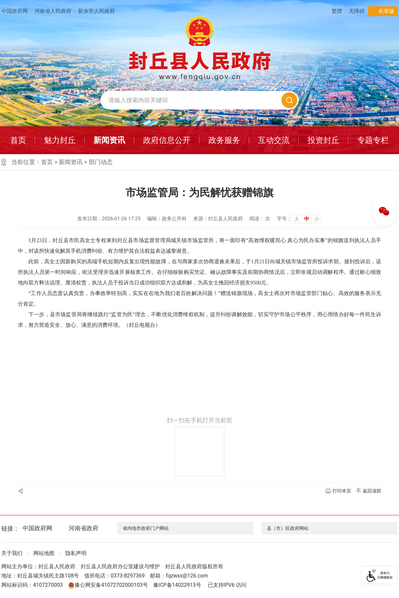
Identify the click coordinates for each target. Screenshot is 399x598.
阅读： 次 (260, 219)
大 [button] (296, 219)
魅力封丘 (60, 140)
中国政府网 (14, 11)
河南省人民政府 (52, 11)
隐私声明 (76, 553)
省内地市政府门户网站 (146, 528)
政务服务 (224, 140)
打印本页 (342, 490)
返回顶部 (372, 490)
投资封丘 (323, 140)
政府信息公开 (167, 140)
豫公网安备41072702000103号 (108, 585)
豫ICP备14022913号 (177, 585)
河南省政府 (83, 528)
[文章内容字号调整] (299, 218)
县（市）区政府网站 (287, 528)
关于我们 (11, 553)
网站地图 (43, 553)
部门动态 (101, 161)
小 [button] (316, 219)
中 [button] (306, 219)
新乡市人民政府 (96, 11)
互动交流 (274, 140)
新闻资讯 (109, 140)
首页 (18, 140)
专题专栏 (373, 140)
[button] (357, 11)
